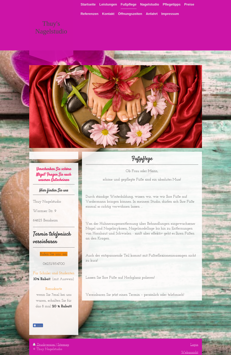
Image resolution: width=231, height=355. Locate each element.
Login (194, 344)
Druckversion (44, 344)
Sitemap (63, 344)
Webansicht (189, 352)
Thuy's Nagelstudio (51, 27)
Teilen (38, 325)
